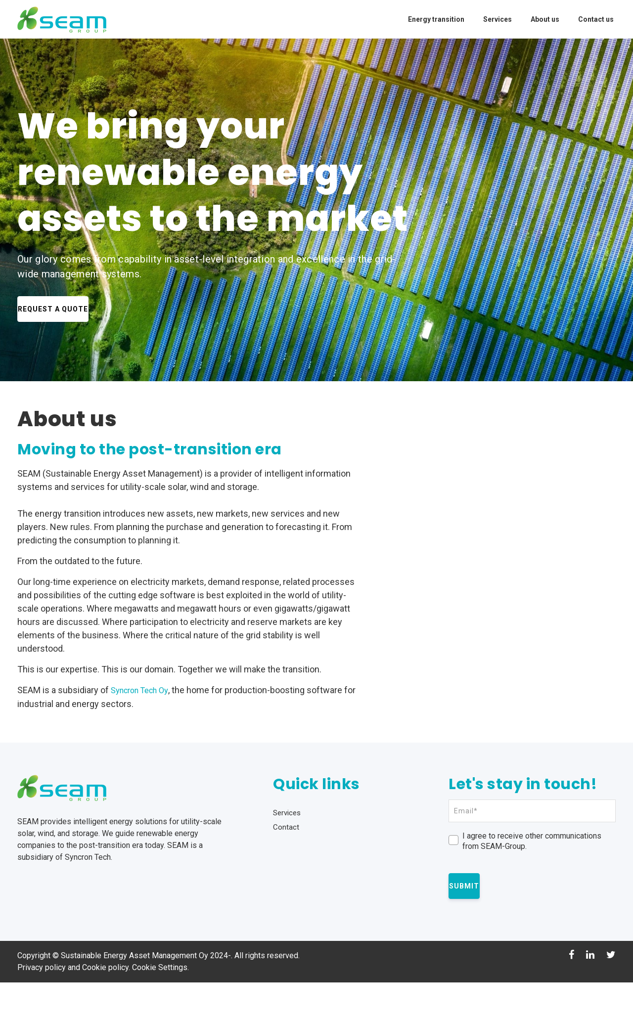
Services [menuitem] (497, 19)
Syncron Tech (88, 895)
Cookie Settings (159, 1006)
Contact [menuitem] (286, 865)
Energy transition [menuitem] (436, 19)
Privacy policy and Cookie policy (73, 1006)
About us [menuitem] (545, 19)
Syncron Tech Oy (144, 690)
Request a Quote (74, 308)
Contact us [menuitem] (596, 19)
